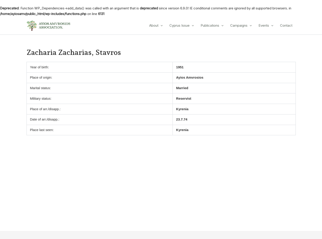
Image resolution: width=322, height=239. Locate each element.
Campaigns (241, 25)
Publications (212, 25)
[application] (160, 25)
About (156, 25)
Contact (286, 25)
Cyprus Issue (181, 25)
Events (265, 25)
